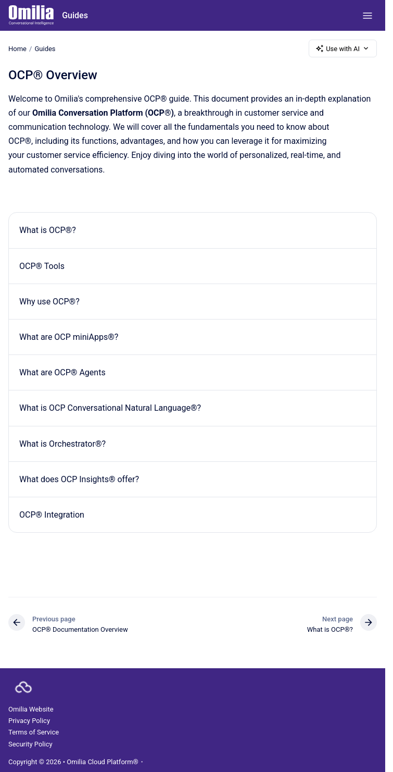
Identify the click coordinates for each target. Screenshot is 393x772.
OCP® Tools (42, 266)
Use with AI (342, 48)
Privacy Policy (29, 721)
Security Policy (30, 744)
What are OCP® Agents (62, 372)
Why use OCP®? (49, 302)
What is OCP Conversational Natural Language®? (110, 408)
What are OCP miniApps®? (68, 337)
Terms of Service (33, 732)
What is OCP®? (47, 230)
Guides (75, 15)
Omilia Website (31, 709)
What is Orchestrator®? (62, 444)
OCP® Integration (51, 515)
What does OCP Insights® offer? (79, 479)
